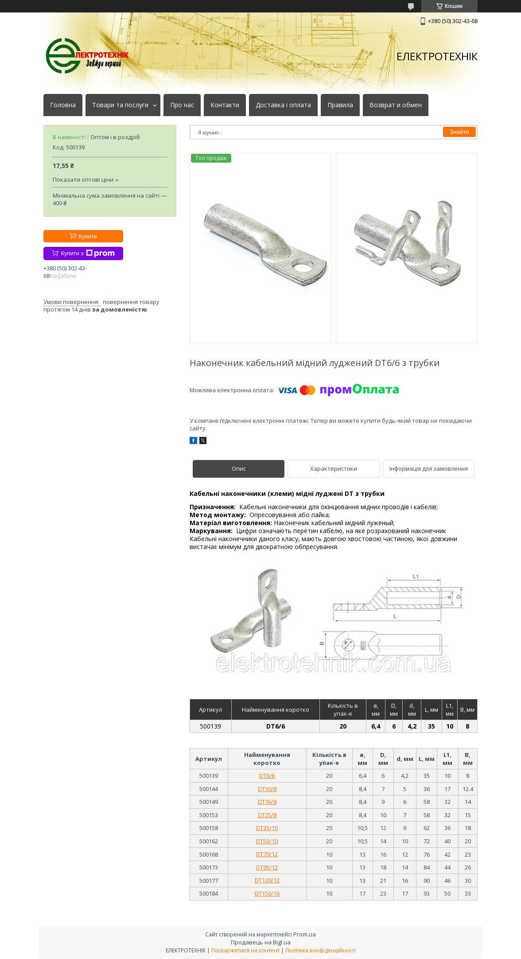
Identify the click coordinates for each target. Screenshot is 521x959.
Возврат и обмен (395, 105)
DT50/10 (267, 841)
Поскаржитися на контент (245, 950)
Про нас (182, 105)
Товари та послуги (120, 105)
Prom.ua (304, 934)
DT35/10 (267, 828)
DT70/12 (267, 854)
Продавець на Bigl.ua (261, 942)
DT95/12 (267, 867)
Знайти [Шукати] (459, 132)
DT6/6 (267, 776)
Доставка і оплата (283, 105)
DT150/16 (267, 893)
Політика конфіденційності (320, 950)
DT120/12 (267, 880)
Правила (340, 105)
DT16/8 (267, 802)
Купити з (87, 253)
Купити (87, 236)
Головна (63, 105)
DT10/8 (267, 789)
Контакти (224, 105)
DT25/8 (267, 815)
